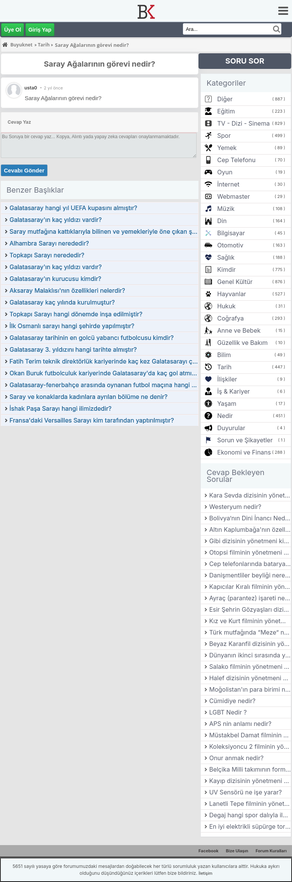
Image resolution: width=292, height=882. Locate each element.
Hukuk (226, 306)
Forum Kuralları (271, 850)
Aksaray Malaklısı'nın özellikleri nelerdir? (67, 290)
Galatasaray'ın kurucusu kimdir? (55, 278)
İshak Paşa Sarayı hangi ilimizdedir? (60, 408)
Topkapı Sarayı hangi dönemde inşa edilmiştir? (76, 314)
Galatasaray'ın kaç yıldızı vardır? (56, 267)
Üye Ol (12, 30)
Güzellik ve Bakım (242, 342)
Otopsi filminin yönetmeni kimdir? (250, 552)
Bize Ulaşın (237, 850)
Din (222, 221)
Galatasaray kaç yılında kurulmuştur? (62, 302)
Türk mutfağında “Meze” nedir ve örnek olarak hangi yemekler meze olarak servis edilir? (250, 632)
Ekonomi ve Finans (244, 452)
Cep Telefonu (236, 160)
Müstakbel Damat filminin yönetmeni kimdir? (250, 735)
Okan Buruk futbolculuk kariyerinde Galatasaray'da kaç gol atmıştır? (104, 373)
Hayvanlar (231, 294)
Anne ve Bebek (238, 330)
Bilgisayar (231, 233)
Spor (224, 135)
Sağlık (226, 257)
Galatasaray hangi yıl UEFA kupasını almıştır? (73, 208)
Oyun (224, 172)
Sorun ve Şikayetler (245, 440)
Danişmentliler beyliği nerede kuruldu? (250, 575)
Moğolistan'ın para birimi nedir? (250, 689)
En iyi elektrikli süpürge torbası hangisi (250, 826)
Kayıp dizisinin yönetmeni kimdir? (250, 781)
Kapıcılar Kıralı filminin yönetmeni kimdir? (250, 586)
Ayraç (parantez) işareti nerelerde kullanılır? (250, 598)
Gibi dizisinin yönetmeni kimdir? (250, 541)
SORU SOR (244, 60)
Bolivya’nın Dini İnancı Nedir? (250, 518)
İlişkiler (227, 379)
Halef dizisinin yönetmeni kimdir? (250, 678)
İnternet (228, 184)
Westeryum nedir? (235, 506)
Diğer (225, 99)
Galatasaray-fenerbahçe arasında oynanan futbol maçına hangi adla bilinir (104, 385)
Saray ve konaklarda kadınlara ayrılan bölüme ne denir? (89, 396)
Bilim (224, 355)
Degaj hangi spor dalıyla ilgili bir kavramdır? (250, 815)
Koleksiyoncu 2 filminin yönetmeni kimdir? (250, 746)
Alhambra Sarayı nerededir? (49, 243)
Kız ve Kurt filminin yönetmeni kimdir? (250, 621)
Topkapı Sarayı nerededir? (47, 255)
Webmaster (233, 196)
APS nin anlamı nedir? (240, 723)
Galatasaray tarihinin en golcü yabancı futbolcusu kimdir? (92, 337)
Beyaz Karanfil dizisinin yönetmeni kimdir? (250, 644)
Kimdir (226, 269)
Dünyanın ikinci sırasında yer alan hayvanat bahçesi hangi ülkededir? (250, 655)
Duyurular (231, 428)
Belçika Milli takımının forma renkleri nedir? (250, 769)
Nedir (225, 415)
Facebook (208, 850)
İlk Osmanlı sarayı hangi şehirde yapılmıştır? (72, 326)
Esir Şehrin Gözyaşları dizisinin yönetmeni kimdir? (250, 609)
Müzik (225, 208)
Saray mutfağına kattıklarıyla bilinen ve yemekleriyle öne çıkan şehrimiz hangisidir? (104, 231)
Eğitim (226, 111)
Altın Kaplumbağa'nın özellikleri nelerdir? (250, 529)
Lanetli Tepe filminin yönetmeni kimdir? (250, 803)
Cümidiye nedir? (232, 701)
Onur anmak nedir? (236, 758)
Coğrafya (230, 318)
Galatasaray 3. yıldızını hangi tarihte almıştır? (73, 349)
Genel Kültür (234, 281)
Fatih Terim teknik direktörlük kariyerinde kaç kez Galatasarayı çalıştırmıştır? (104, 361)
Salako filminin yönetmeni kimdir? (250, 666)
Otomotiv (230, 245)
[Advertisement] (99, 484)
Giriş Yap (40, 30)
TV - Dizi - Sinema (243, 123)
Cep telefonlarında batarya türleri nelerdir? (250, 564)
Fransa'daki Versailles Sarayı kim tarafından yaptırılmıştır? (92, 420)
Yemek (226, 148)
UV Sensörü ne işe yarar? (245, 792)
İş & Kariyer (233, 391)
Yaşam (226, 403)
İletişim (205, 873)
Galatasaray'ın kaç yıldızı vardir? (56, 219)
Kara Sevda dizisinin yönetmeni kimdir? (250, 495)
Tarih (224, 367)
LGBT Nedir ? (228, 712)
